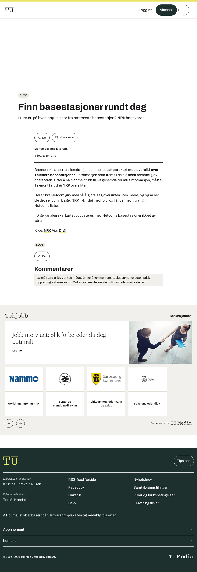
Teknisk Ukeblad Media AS (38, 556)
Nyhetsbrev (142, 480)
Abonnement (98, 529)
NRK (47, 230)
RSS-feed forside (82, 480)
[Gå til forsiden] (9, 10)
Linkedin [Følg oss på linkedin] (74, 495)
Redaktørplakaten (102, 515)
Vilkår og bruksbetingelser (154, 495)
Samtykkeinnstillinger (150, 487)
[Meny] (183, 10)
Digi (62, 230)
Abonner (166, 10)
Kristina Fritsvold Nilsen (22, 484)
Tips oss (184, 461)
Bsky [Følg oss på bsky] (72, 503)
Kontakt (98, 541)
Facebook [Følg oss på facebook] (76, 487)
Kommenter (64, 137)
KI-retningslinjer (146, 503)
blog (23, 95)
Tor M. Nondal (14, 500)
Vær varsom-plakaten (64, 515)
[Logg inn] (145, 10)
